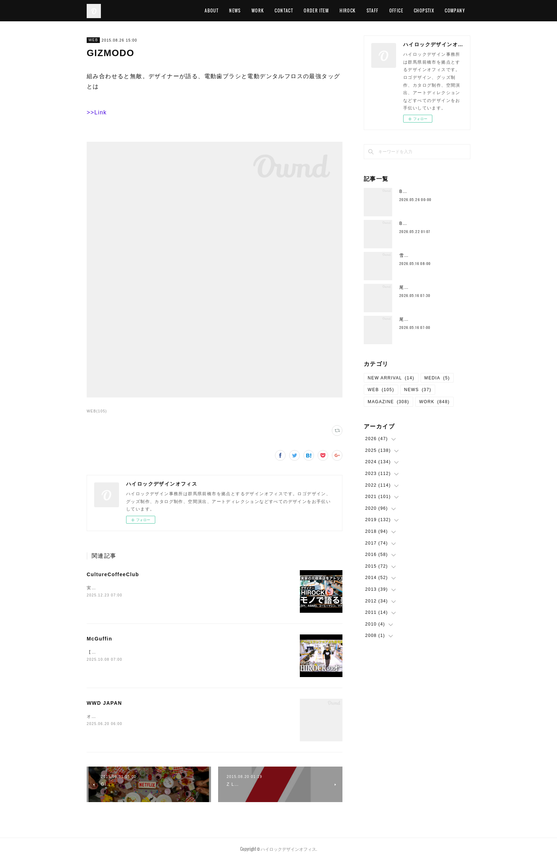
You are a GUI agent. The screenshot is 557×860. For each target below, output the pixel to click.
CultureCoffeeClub (113, 574)
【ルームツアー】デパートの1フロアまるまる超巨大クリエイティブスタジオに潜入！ (178, 652)
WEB (93, 40)
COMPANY (455, 10)
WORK (258, 10)
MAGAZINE (388, 401)
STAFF (373, 10)
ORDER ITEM (316, 10)
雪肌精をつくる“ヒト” (422, 255)
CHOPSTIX (424, 10)
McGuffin (99, 639)
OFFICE (396, 10)
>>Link (97, 112)
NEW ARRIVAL (391, 377)
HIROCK (348, 10)
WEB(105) (97, 411)
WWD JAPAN (104, 703)
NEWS (235, 10)
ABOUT (211, 10)
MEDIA (437, 377)
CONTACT (284, 10)
